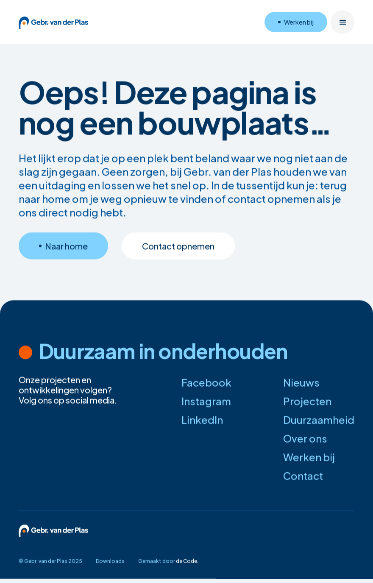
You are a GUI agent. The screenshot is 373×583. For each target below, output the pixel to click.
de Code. (187, 561)
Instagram (206, 401)
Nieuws (301, 382)
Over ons (305, 438)
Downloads (110, 561)
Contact (303, 475)
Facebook (206, 382)
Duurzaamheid (318, 419)
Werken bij (309, 457)
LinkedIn (202, 419)
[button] (342, 22)
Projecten (307, 401)
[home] (53, 22)
